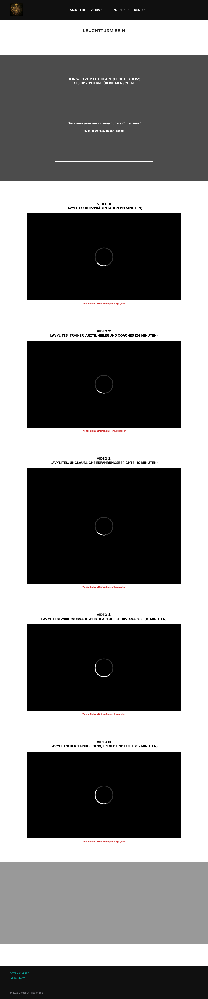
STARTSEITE (78, 10)
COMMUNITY (119, 10)
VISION (97, 10)
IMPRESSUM (17, 977)
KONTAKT (140, 10)
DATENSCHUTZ (19, 973)
